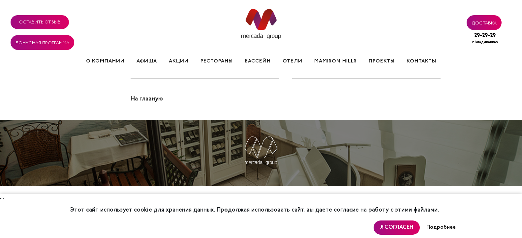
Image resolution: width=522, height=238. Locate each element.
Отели (292, 61)
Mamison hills (335, 61)
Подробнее (441, 227)
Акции (179, 61)
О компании (105, 61)
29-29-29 (485, 39)
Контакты (421, 61)
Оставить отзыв (40, 21)
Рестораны (216, 61)
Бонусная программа (42, 42)
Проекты (382, 61)
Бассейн (258, 61)
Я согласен (396, 227)
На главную (147, 99)
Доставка (484, 22)
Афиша (147, 61)
